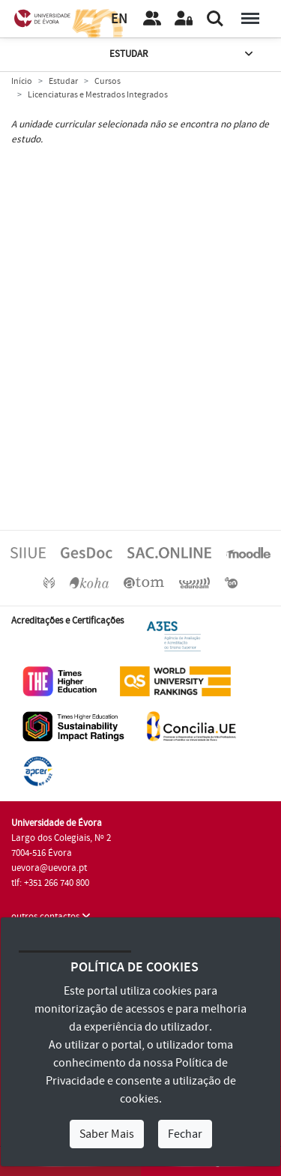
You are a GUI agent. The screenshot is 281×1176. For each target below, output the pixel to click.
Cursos (107, 81)
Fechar (185, 1134)
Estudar (182, 54)
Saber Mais (106, 1134)
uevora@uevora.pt (49, 868)
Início (21, 81)
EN (119, 19)
